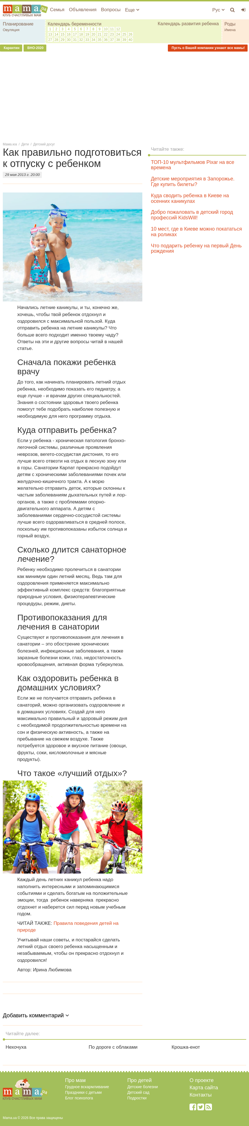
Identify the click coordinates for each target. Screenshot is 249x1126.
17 (75, 34)
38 (118, 40)
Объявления (82, 9)
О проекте (201, 1080)
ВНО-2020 (35, 48)
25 (124, 34)
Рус (218, 10)
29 (62, 40)
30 (68, 40)
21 (99, 34)
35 (99, 40)
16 (68, 34)
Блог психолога (79, 1098)
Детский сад (138, 1092)
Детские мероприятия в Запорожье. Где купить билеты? (192, 181)
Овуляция (11, 30)
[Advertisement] (124, 96)
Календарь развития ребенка (188, 23)
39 (124, 40)
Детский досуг (44, 144)
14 (56, 34)
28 (56, 40)
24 (118, 34)
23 (112, 34)
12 (118, 29)
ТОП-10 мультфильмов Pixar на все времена (192, 165)
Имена (230, 30)
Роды (229, 24)
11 (112, 29)
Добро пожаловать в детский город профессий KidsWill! (192, 214)
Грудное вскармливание (87, 1087)
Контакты (200, 1095)
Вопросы (111, 9)
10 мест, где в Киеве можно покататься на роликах (196, 231)
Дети (25, 144)
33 (87, 40)
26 (130, 34)
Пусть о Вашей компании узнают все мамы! (208, 48)
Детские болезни (142, 1087)
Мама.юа (10, 144)
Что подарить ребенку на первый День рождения (196, 248)
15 (62, 34)
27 (50, 40)
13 (50, 34)
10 (106, 29)
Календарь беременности (75, 24)
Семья (57, 9)
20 (93, 34)
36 (106, 40)
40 (130, 40)
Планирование (18, 24)
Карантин (11, 48)
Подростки (137, 1098)
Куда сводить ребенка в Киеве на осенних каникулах (190, 198)
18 (81, 34)
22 (106, 34)
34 (93, 40)
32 (81, 40)
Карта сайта (203, 1087)
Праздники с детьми (83, 1092)
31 (75, 40)
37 (112, 40)
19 (87, 34)
